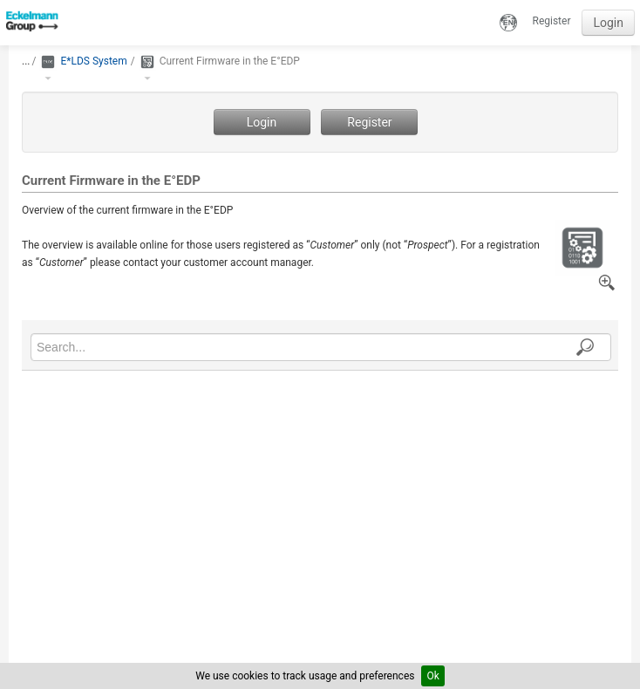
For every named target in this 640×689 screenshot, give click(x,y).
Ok (432, 676)
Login (608, 23)
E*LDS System (93, 61)
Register (552, 21)
